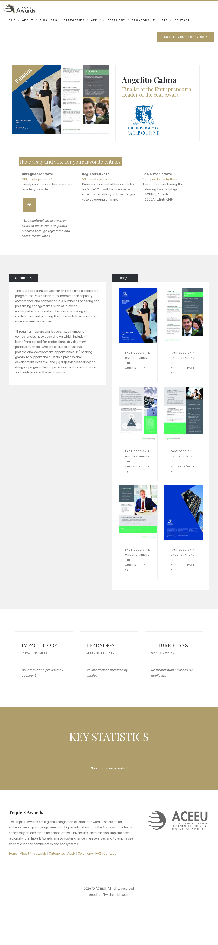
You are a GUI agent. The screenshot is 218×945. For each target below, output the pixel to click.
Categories (74, 20)
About (27, 20)
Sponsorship (143, 20)
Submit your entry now (185, 36)
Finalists (48, 20)
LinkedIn (123, 895)
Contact (182, 20)
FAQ (165, 20)
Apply (96, 20)
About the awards (33, 853)
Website (94, 895)
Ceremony (116, 20)
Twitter (108, 895)
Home (11, 20)
